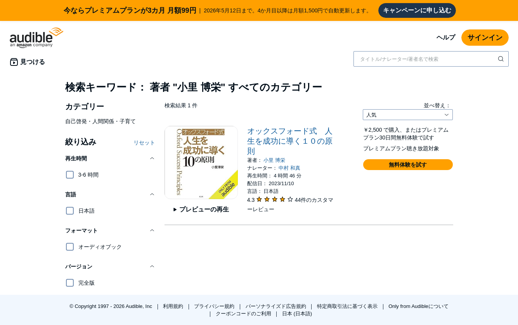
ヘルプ (446, 37)
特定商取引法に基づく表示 (348, 306)
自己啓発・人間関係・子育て (100, 121)
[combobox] (431, 59)
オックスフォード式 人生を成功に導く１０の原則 (290, 141)
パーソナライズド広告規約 (277, 306)
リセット (144, 142)
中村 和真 (289, 168)
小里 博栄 (274, 160)
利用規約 (174, 306)
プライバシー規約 (215, 306)
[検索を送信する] (502, 59)
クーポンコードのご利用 (244, 313)
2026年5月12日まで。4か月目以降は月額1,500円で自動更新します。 (218, 10)
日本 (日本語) (297, 313)
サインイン (485, 37)
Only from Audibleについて (418, 306)
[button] (110, 158)
